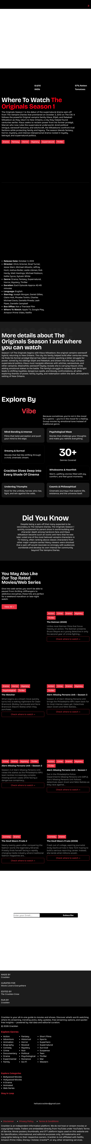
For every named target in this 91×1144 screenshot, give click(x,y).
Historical (26, 1039)
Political (25, 1053)
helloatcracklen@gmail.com (47, 1103)
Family (6, 1061)
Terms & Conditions (49, 1121)
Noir (23, 1050)
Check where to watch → (68, 639)
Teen (42, 1053)
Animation (8, 1042)
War (42, 1059)
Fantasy (15, 142)
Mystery (35, 142)
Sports (43, 1039)
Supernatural (48, 142)
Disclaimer (8, 1121)
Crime (60, 613)
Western (44, 1061)
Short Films (45, 1036)
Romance (26, 1059)
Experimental (9, 1059)
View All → (9, 606)
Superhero (45, 1042)
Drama (6, 142)
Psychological (9, 690)
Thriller (60, 142)
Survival (44, 1047)
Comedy (6, 837)
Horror (25, 142)
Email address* (26, 915)
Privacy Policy (26, 1121)
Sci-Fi (24, 1061)
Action (51, 613)
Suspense (45, 1050)
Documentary (10, 1053)
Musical (25, 1045)
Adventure (8, 1039)
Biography (8, 1045)
